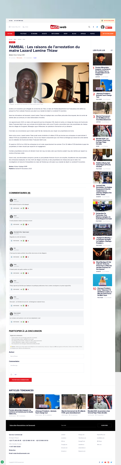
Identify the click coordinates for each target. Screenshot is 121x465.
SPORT (66, 33)
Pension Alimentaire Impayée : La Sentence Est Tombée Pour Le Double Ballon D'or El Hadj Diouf (102, 71)
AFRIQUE (83, 33)
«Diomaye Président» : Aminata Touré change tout (45, 411)
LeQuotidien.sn (81, 447)
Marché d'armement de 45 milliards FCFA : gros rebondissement (73, 411)
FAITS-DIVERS (55, 33)
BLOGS (74, 33)
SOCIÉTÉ (44, 33)
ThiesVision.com (82, 437)
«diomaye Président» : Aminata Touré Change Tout (104, 95)
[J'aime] (22, 208)
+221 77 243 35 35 (15, 439)
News (15, 39)
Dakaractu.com (81, 450)
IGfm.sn (63, 440)
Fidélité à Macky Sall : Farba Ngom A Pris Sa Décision (103, 164)
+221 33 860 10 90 (28, 439)
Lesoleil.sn (63, 437)
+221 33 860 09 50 (42, 439)
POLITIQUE (23, 33)
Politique (99, 99)
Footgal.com (64, 443)
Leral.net (63, 433)
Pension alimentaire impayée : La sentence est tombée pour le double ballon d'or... (21, 411)
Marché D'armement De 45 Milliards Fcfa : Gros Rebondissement (103, 118)
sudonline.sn (81, 443)
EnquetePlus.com (101, 433)
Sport (97, 146)
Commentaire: (46, 367)
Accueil (11, 20)
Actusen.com (64, 447)
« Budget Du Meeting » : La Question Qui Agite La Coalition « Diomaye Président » (104, 240)
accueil (10, 33)
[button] (15, 208)
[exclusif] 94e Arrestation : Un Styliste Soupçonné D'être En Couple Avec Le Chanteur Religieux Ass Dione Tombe (104, 190)
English (35, 57)
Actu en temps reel (18, 20)
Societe (19, 39)
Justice (97, 76)
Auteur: (46, 353)
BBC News (99, 440)
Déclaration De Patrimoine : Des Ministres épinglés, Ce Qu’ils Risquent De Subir (104, 216)
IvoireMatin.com (100, 437)
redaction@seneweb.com (21, 452)
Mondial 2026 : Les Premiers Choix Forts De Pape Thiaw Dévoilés (103, 141)
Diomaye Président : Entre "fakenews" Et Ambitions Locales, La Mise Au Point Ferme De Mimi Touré (104, 291)
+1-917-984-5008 (14, 446)
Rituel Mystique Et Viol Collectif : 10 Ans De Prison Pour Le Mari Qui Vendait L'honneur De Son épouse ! (104, 265)
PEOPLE (92, 33)
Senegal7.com (81, 440)
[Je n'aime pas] (27, 208)
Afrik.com (99, 443)
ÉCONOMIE (34, 33)
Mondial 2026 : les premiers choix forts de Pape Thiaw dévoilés (99, 411)
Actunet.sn (63, 450)
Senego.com (81, 433)
